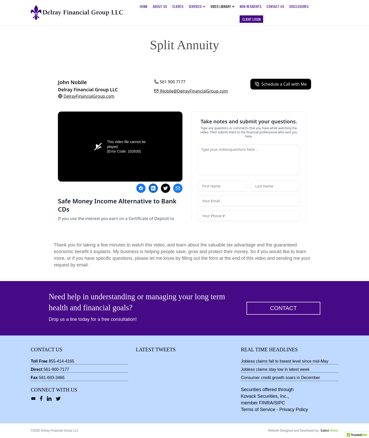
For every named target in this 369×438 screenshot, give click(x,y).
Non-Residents (250, 6)
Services (195, 6)
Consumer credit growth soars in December (280, 377)
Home (144, 6)
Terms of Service (258, 409)
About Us (160, 6)
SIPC (279, 402)
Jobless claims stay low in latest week (275, 369)
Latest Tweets (156, 349)
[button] (283, 308)
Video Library (220, 6)
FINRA (266, 402)
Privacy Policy (293, 409)
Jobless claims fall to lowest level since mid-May (284, 361)
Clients (177, 6)
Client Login (251, 19)
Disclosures (299, 6)
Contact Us (275, 6)
